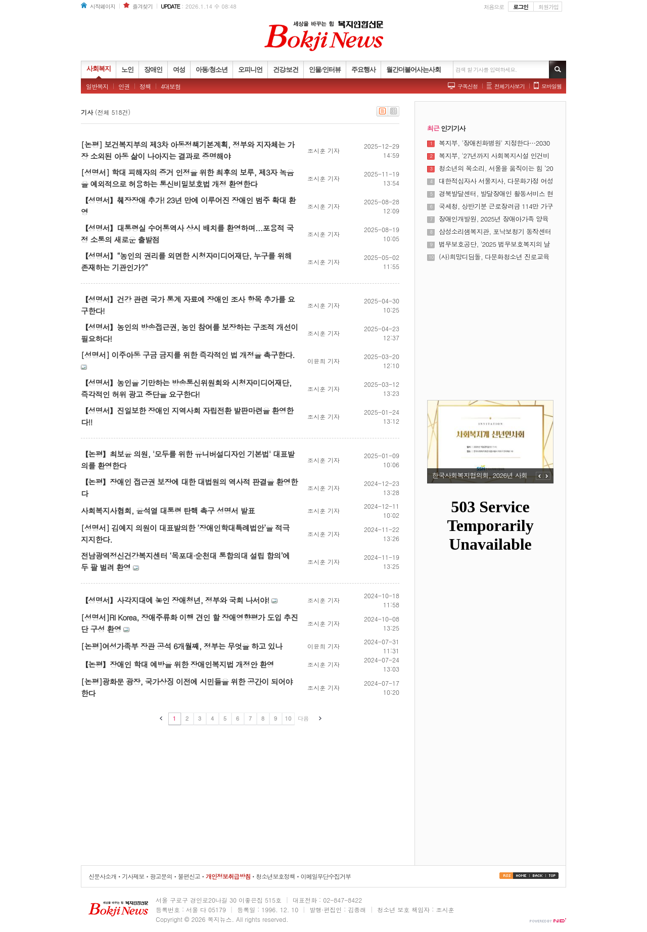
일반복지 (97, 86)
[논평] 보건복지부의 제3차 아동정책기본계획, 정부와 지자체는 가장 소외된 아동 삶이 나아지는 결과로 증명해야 (187, 150)
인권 (123, 86)
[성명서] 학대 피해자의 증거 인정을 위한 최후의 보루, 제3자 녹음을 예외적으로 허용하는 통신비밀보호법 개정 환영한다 (187, 178)
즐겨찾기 (142, 6)
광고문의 (161, 876)
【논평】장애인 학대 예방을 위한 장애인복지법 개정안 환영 (177, 664)
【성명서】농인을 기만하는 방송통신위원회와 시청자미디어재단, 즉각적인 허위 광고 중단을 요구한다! (186, 388)
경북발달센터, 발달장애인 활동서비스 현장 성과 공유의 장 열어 (496, 193)
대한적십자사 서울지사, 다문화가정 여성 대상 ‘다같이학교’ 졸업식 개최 (496, 181)
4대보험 (170, 86)
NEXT (546, 476)
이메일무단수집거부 (326, 876)
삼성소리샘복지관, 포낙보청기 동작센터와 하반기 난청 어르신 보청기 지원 (495, 231)
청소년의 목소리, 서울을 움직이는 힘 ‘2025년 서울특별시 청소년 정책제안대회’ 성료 (496, 168)
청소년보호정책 (275, 876)
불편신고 (189, 876)
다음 (303, 718)
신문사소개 (102, 876)
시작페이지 (102, 6)
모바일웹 (551, 86)
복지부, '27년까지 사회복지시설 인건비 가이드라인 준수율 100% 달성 (494, 155)
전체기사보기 (509, 86)
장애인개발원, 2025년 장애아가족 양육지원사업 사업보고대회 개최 (493, 219)
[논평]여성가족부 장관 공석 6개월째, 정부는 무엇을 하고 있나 (181, 646)
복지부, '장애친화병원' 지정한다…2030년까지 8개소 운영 (494, 143)
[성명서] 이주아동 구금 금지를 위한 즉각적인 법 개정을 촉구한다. (188, 354)
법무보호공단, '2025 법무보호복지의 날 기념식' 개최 (494, 244)
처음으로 (494, 7)
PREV (539, 476)
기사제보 (133, 876)
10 (288, 718)
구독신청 (467, 86)
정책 (145, 86)
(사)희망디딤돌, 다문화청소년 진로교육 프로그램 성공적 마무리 (494, 256)
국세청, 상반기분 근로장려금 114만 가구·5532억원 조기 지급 (496, 206)
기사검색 (557, 69)
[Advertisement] (490, 324)
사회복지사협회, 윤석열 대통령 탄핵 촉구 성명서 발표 (168, 510)
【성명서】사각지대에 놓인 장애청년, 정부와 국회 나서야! (175, 600)
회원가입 (548, 7)
